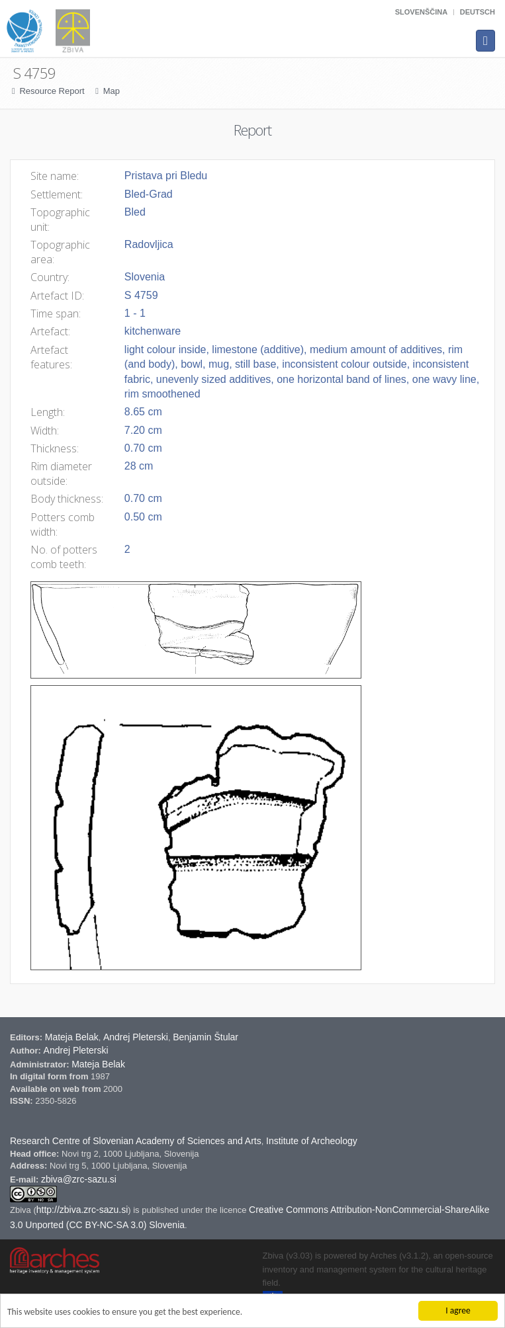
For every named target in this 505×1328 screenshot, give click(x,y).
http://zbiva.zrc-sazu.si (82, 1209)
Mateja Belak (72, 1037)
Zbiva (21, 1210)
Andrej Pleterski (135, 1037)
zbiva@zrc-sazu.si (78, 1179)
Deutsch (477, 12)
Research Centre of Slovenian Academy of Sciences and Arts (135, 1141)
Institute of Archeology (311, 1141)
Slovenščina (421, 12)
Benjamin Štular (205, 1037)
